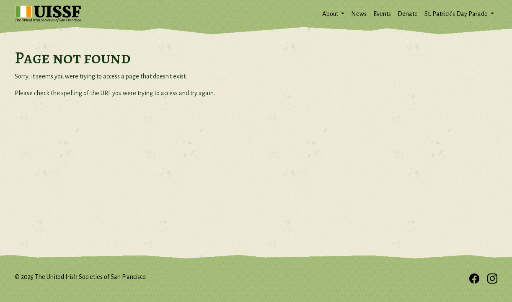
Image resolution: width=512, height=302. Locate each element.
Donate (408, 13)
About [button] (330, 13)
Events (382, 13)
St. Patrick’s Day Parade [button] (456, 13)
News (359, 13)
